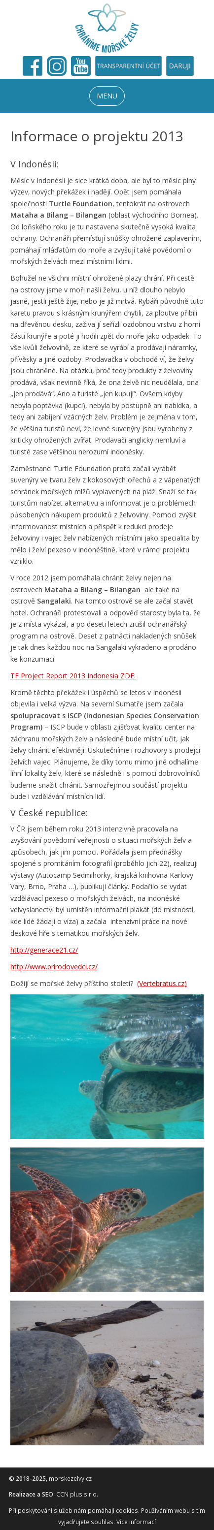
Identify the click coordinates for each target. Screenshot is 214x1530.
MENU (107, 95)
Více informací (136, 1522)
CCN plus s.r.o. (77, 1494)
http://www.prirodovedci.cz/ (54, 966)
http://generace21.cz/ (44, 950)
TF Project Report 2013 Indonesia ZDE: (73, 675)
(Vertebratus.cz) (162, 983)
